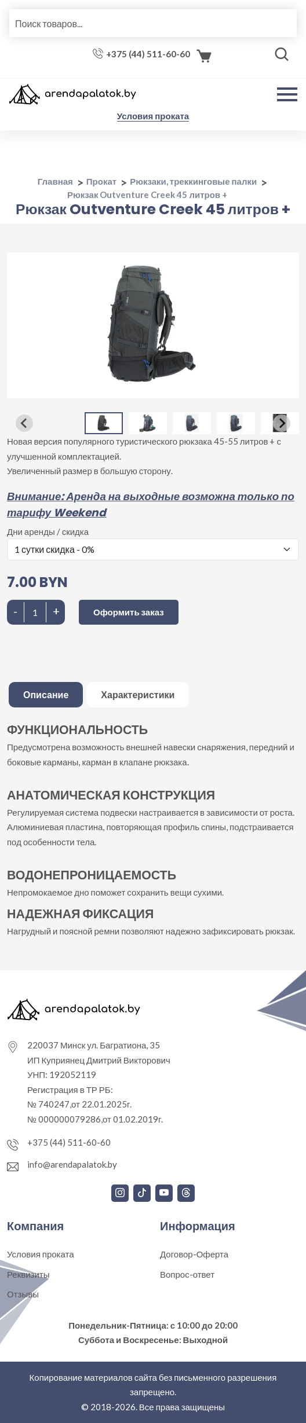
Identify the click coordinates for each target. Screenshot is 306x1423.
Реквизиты (28, 1274)
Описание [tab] (45, 694)
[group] (153, 325)
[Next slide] (281, 423)
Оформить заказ (128, 612)
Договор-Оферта (194, 1254)
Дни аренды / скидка (48, 531)
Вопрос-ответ (187, 1274)
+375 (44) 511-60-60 (148, 54)
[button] (104, 423)
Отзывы (23, 1294)
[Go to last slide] (24, 423)
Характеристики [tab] (137, 694)
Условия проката (153, 116)
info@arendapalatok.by (72, 1164)
